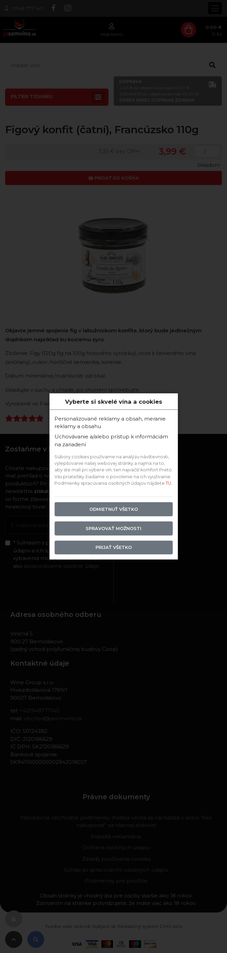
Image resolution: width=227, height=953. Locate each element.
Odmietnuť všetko (113, 509)
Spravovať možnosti (113, 528)
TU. (169, 482)
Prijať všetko (114, 547)
